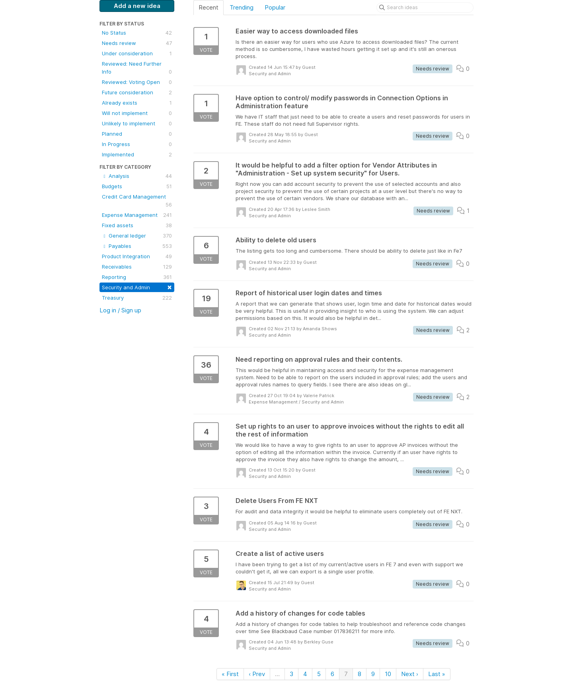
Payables (137, 246)
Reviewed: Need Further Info (137, 68)
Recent (208, 7)
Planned (137, 134)
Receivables (137, 267)
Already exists (137, 103)
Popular (275, 7)
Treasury (137, 298)
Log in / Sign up (120, 310)
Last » (436, 674)
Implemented (137, 154)
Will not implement (137, 113)
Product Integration (137, 256)
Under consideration (137, 53)
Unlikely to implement (137, 123)
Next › (409, 674)
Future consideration (137, 92)
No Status (137, 33)
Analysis (137, 176)
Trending (241, 7)
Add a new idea (137, 6)
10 (388, 674)
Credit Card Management (137, 201)
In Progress (137, 144)
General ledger (137, 236)
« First (230, 674)
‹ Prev (257, 674)
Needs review (137, 43)
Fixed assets (137, 225)
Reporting (137, 277)
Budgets (137, 186)
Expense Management (137, 215)
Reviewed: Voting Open (137, 82)
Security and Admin (137, 287)
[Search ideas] (425, 7)
